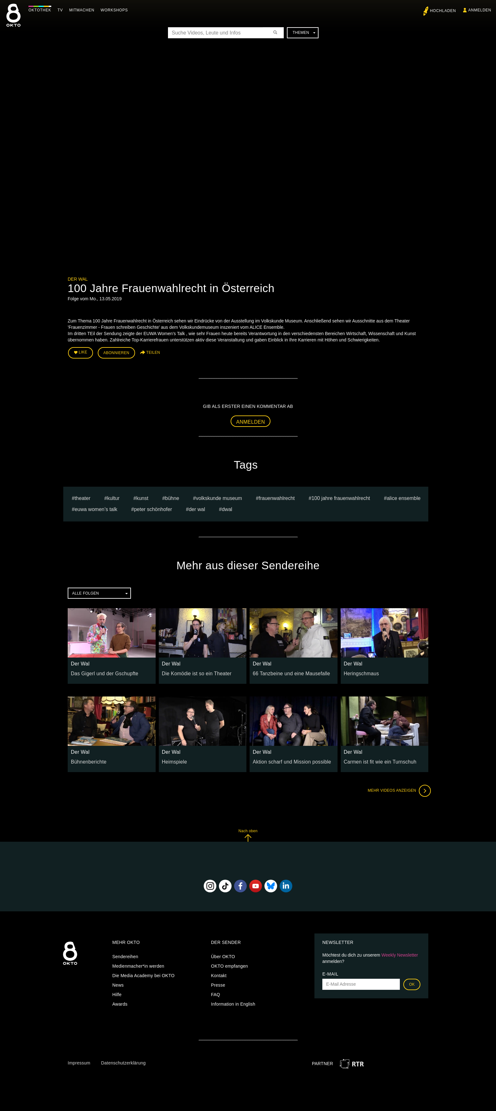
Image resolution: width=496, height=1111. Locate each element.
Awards (119, 1001)
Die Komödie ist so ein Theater (193, 671)
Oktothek (41, 10)
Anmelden (250, 419)
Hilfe (116, 992)
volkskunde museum (219, 496)
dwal (227, 507)
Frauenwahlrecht (277, 496)
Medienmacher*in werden (138, 963)
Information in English (233, 1001)
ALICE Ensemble (404, 496)
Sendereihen (125, 954)
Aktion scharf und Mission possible (288, 759)
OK (412, 982)
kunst (142, 496)
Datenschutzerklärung (123, 1061)
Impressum (79, 1061)
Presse (218, 982)
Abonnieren (116, 352)
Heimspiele (173, 759)
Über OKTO (223, 954)
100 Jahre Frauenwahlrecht (341, 496)
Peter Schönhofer (153, 507)
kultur (113, 496)
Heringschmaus (360, 671)
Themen (304, 32)
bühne (172, 496)
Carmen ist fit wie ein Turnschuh (376, 759)
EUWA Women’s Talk (96, 507)
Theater (82, 496)
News (118, 982)
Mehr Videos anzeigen (396, 789)
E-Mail (330, 971)
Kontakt (218, 973)
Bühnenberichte (87, 759)
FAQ (215, 992)
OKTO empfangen (229, 963)
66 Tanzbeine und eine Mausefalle (287, 671)
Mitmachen (83, 10)
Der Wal (78, 279)
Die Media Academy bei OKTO (143, 973)
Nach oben (248, 833)
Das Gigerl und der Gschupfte (101, 671)
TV (62, 10)
